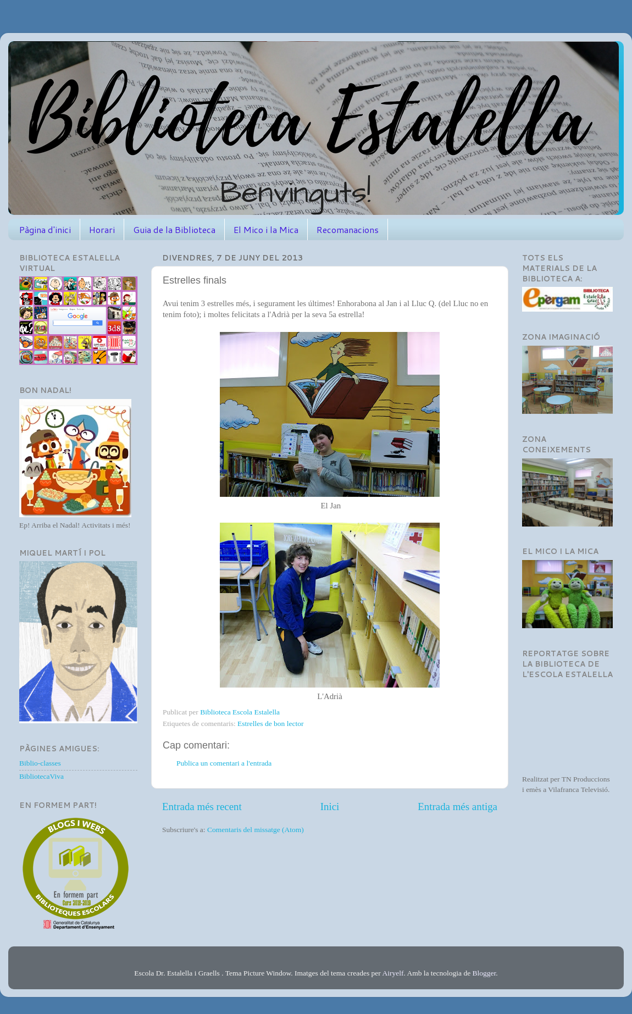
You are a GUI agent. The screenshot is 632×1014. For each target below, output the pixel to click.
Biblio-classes (40, 763)
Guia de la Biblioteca (174, 229)
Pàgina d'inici (45, 229)
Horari (102, 229)
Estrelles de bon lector (270, 723)
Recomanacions (348, 229)
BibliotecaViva (41, 776)
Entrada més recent (202, 806)
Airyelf (392, 973)
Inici (330, 806)
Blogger (484, 973)
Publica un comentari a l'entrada (223, 763)
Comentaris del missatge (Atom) (255, 829)
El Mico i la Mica (266, 229)
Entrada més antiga (457, 806)
